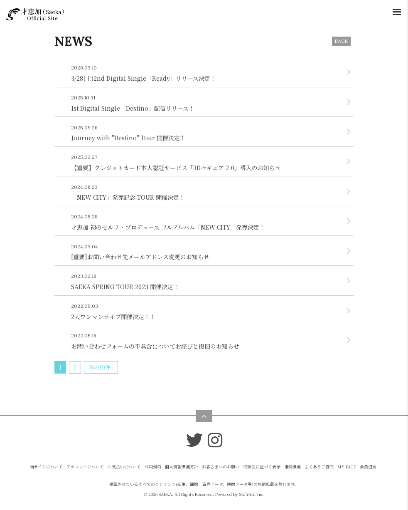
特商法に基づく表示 (261, 466)
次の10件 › (100, 367)
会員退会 (368, 466)
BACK (341, 41)
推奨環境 (292, 466)
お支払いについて (124, 466)
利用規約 (153, 466)
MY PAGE (346, 466)
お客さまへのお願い (220, 466)
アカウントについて (85, 466)
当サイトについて (46, 466)
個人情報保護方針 (181, 466)
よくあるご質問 (319, 466)
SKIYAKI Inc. (252, 494)
